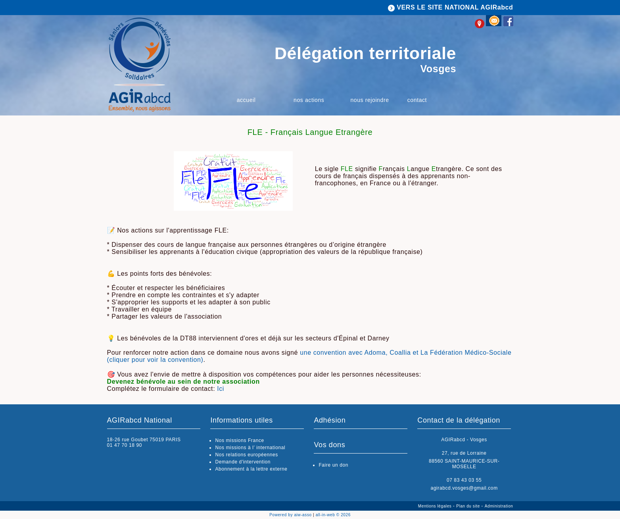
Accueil (246, 100)
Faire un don (333, 465)
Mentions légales (435, 506)
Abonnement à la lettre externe (251, 469)
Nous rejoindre (369, 100)
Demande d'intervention (243, 462)
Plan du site (468, 506)
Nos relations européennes (246, 454)
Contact (417, 100)
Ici (220, 388)
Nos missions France (239, 440)
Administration (499, 506)
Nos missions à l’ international (250, 447)
